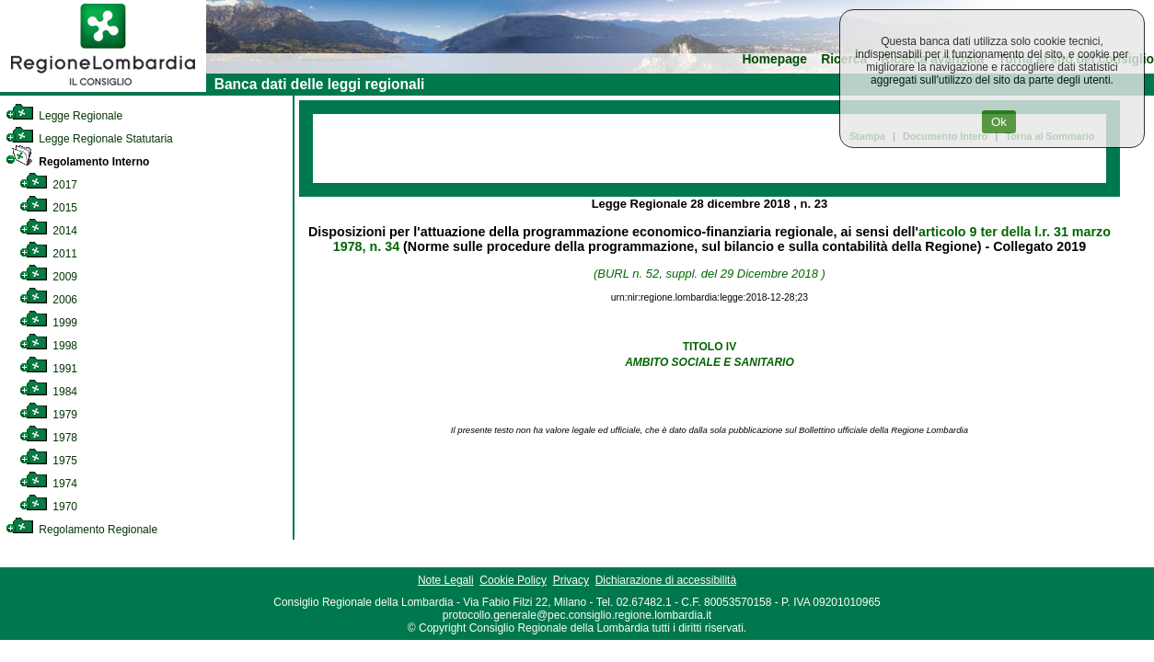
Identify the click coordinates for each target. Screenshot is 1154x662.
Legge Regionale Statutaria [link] (89, 138)
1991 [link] (48, 368)
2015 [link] (48, 207)
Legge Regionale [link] (64, 115)
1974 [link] (48, 483)
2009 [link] (48, 276)
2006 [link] (48, 299)
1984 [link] (48, 391)
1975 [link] (48, 460)
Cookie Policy (513, 580)
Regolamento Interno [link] (77, 161)
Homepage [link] (774, 59)
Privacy (571, 580)
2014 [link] (48, 230)
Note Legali (446, 580)
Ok (999, 122)
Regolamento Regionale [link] (81, 529)
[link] (103, 88)
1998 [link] (48, 345)
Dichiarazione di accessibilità (665, 580)
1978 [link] (48, 437)
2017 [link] (48, 184)
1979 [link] (48, 414)
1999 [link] (48, 322)
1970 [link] (48, 506)
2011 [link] (48, 253)
